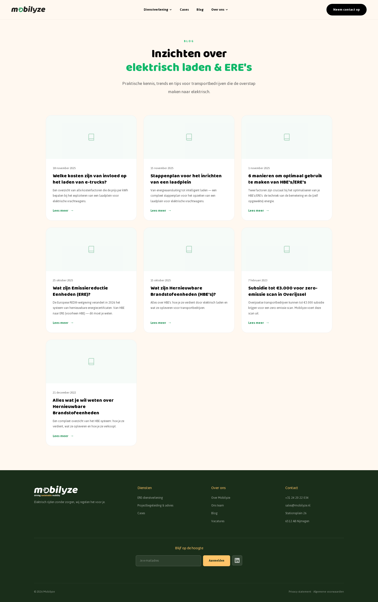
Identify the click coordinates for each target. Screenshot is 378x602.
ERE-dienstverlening (150, 498)
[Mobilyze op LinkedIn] (237, 560)
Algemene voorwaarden (328, 591)
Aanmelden (216, 561)
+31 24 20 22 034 (297, 498)
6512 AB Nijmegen (297, 521)
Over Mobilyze (220, 498)
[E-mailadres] (168, 560)
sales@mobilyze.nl (297, 505)
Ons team (217, 505)
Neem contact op (346, 10)
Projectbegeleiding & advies (155, 505)
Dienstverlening (158, 10)
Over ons (219, 10)
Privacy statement (300, 591)
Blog (200, 10)
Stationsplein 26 (296, 513)
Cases (184, 10)
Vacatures (217, 521)
